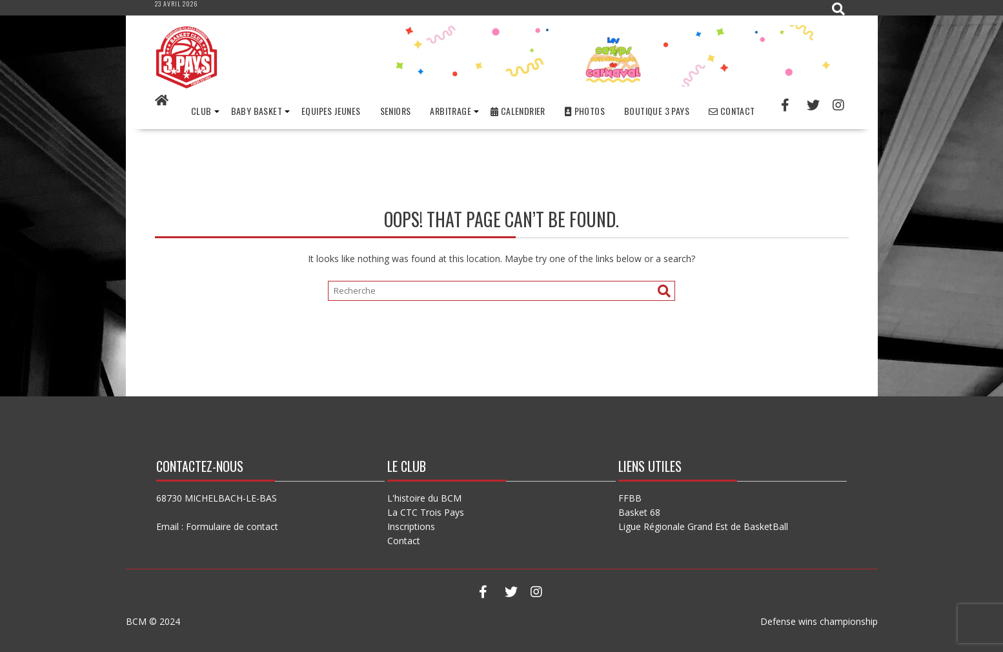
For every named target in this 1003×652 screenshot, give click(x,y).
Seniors (395, 110)
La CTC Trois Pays (425, 512)
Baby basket (256, 110)
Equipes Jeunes (331, 110)
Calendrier (518, 110)
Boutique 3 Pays (656, 110)
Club (201, 110)
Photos (585, 110)
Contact (732, 110)
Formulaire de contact (232, 526)
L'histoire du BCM (424, 498)
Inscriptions (411, 526)
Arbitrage (450, 110)
